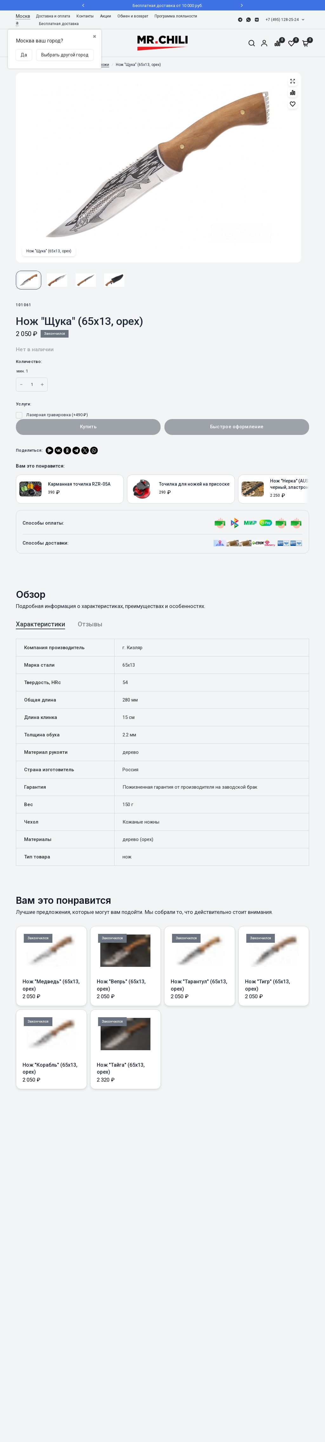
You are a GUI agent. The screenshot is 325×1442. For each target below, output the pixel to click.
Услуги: (23, 404)
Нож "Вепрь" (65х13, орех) (121, 985)
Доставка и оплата (53, 16)
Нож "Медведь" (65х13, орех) (51, 985)
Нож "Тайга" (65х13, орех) (121, 1068)
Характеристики (40, 624)
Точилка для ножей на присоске (194, 484)
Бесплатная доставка (59, 24)
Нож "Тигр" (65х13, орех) (267, 985)
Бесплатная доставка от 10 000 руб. (162, 5)
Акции (105, 16)
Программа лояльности (176, 16)
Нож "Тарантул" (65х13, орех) (199, 985)
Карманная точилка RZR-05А (79, 484)
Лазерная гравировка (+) (52, 414)
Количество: (29, 361)
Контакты (85, 16)
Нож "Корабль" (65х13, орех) (50, 1068)
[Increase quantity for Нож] (21, 384)
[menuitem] (54, 16)
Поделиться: (29, 450)
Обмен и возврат (132, 16)
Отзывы (90, 624)
